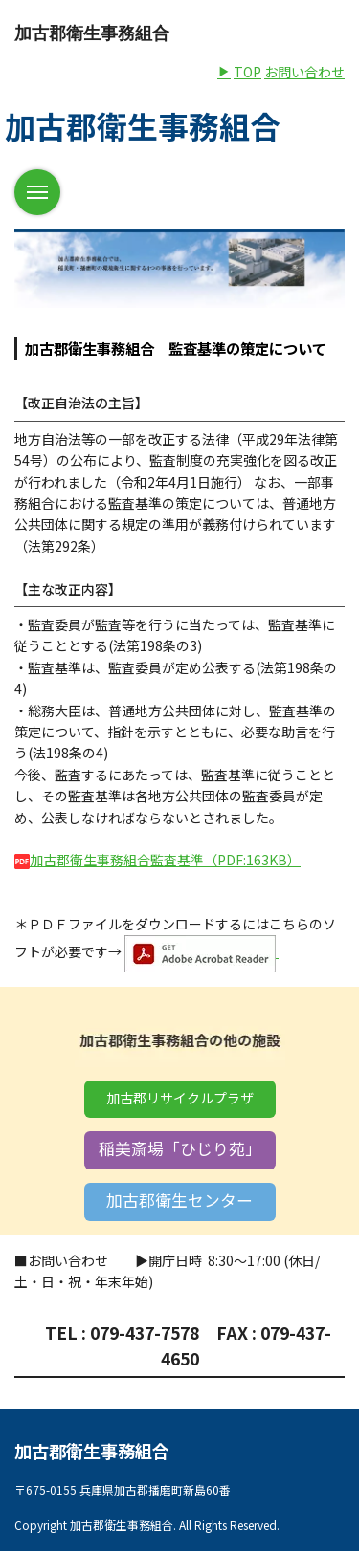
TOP (239, 71)
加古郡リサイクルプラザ (180, 1097)
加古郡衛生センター (179, 1200)
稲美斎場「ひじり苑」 (180, 1148)
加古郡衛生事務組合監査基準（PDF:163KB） (157, 859)
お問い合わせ (304, 71)
